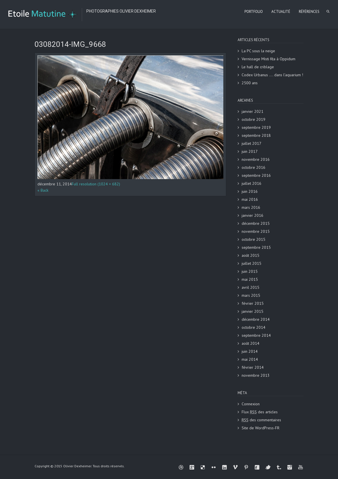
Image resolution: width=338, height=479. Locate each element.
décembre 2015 (256, 223)
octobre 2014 (253, 327)
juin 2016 (250, 191)
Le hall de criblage (258, 66)
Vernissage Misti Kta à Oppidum (268, 58)
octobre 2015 (253, 239)
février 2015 (253, 303)
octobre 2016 (253, 167)
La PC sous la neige (258, 50)
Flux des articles (260, 411)
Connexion (251, 403)
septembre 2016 (256, 175)
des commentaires (261, 419)
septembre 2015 (256, 247)
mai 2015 (250, 279)
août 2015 (250, 255)
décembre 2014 (256, 319)
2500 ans (250, 82)
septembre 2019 (256, 127)
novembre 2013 (256, 375)
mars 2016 (251, 207)
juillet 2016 (251, 183)
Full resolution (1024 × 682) (96, 184)
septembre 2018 (256, 135)
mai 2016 (250, 199)
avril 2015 (250, 287)
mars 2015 (251, 295)
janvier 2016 (252, 215)
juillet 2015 (251, 263)
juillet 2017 (251, 143)
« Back (42, 190)
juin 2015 (250, 271)
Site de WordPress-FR (260, 427)
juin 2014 (250, 351)
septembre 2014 (256, 335)
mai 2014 (250, 359)
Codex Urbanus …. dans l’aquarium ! (272, 74)
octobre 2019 (253, 119)
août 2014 (250, 343)
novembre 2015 (256, 231)
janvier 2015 (252, 311)
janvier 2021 (252, 111)
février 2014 (253, 367)
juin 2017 (250, 151)
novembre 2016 (256, 159)
